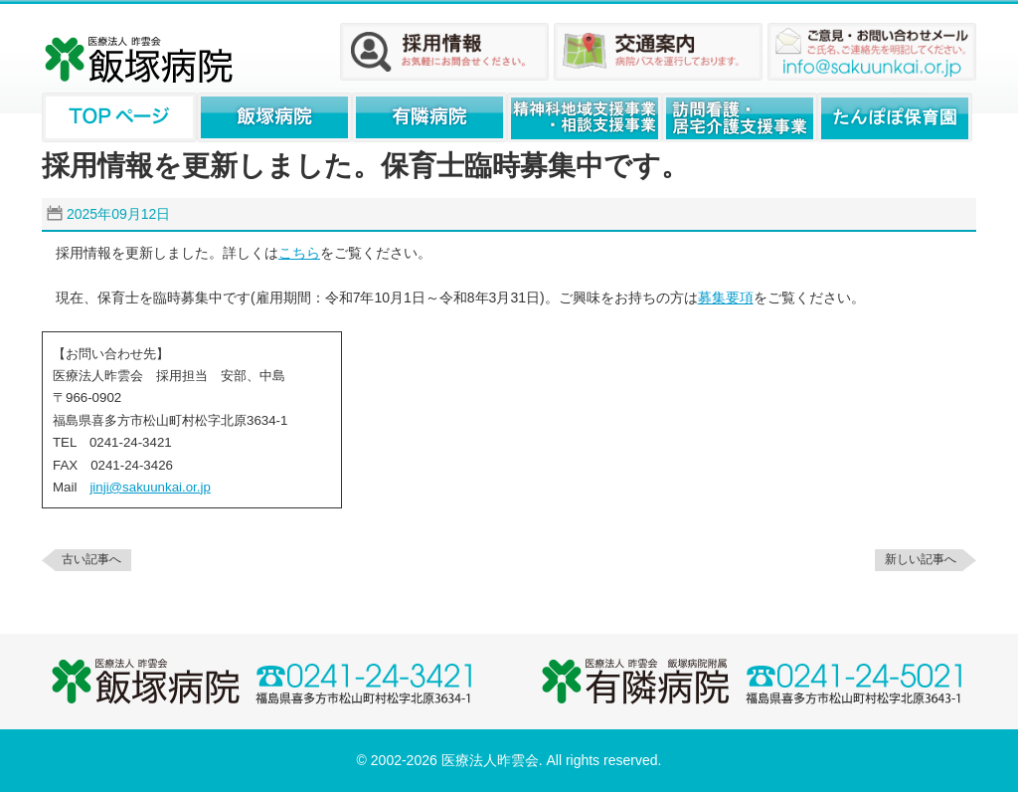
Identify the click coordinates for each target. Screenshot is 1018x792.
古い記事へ (91, 559)
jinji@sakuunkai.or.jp (149, 487)
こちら (299, 253)
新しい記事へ (920, 559)
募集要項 (726, 297)
